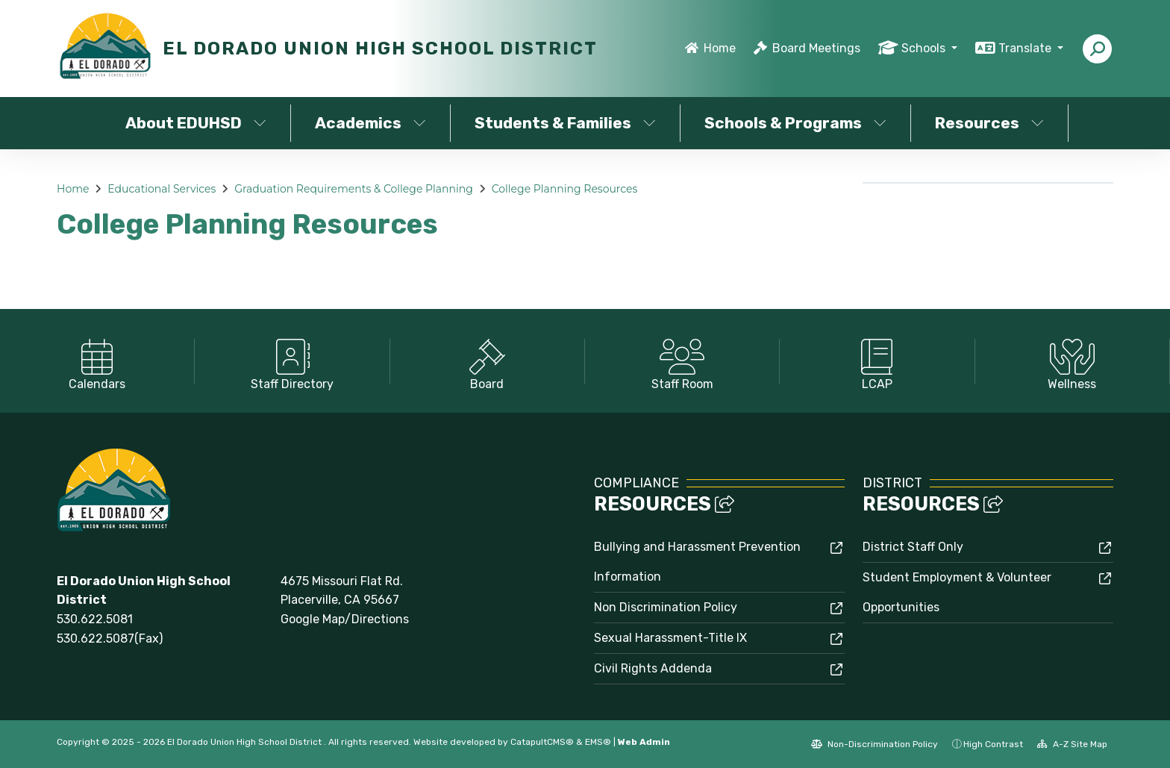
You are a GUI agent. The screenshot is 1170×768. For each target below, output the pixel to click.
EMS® (598, 742)
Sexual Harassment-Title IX (670, 638)
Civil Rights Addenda (653, 668)
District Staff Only (913, 547)
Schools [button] (924, 48)
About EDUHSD (195, 122)
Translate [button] (1026, 48)
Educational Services (161, 189)
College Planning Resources (565, 189)
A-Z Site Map (1072, 744)
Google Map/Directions (345, 619)
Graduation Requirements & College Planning (353, 189)
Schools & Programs (795, 122)
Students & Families (565, 122)
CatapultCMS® (542, 742)
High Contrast (993, 744)
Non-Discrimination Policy (874, 744)
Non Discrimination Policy (665, 607)
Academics (370, 122)
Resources (989, 122)
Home (720, 48)
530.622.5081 (95, 619)
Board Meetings (816, 48)
